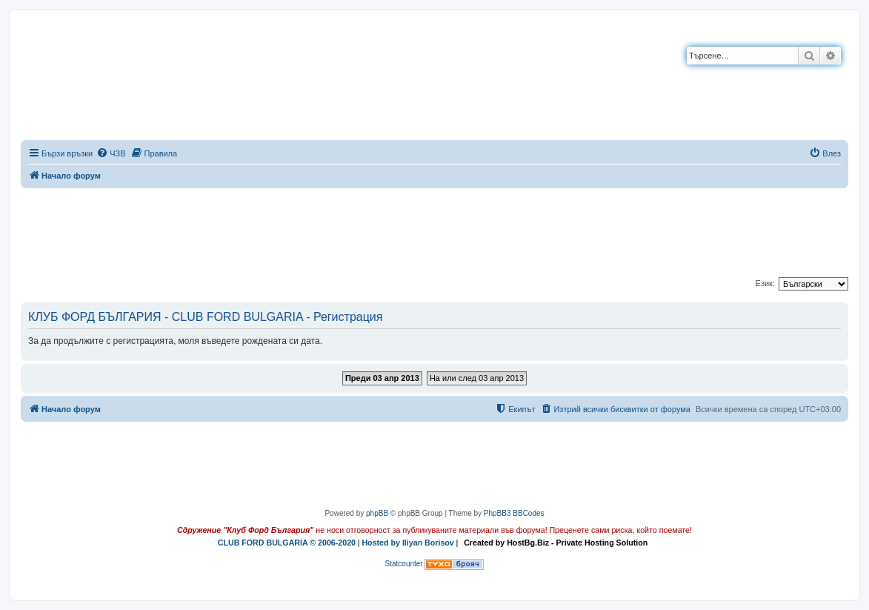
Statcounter (404, 564)
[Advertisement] (435, 229)
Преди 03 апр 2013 (382, 378)
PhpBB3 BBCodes (514, 513)
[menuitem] (110, 153)
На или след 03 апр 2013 (477, 378)
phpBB (377, 513)
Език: (765, 283)
